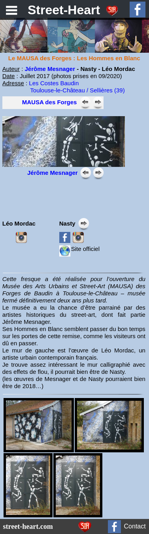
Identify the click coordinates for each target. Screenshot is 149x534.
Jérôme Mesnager (50, 68)
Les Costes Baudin (54, 83)
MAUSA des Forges (49, 102)
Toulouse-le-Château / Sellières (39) (77, 90)
